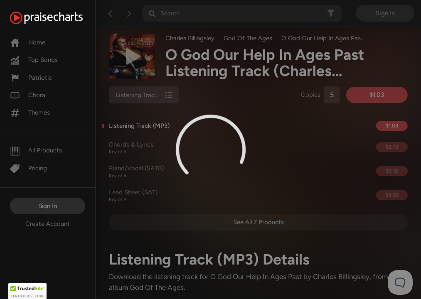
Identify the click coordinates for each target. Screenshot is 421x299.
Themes (30, 112)
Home (27, 42)
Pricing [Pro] (28, 168)
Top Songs (34, 60)
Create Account (47, 224)
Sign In (47, 206)
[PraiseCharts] (56, 18)
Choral (28, 95)
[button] (27, 291)
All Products (36, 150)
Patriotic (31, 77)
